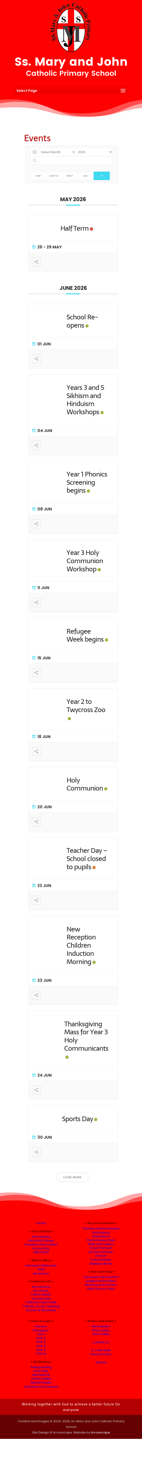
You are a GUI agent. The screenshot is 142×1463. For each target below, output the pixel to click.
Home (41, 1223)
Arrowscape (100, 1432)
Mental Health (41, 1383)
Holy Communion (85, 784)
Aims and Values (41, 1240)
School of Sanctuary (41, 1310)
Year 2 (41, 1338)
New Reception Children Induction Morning (81, 945)
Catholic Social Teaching (41, 1306)
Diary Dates (101, 1330)
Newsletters (101, 1326)
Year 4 (41, 1346)
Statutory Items (101, 1264)
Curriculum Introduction (101, 1277)
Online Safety (41, 1379)
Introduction (41, 1237)
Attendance (41, 1375)
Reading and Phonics (101, 1285)
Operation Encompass (41, 1387)
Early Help (41, 1371)
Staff (41, 1269)
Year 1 (41, 1334)
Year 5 (41, 1350)
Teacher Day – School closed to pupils (87, 858)
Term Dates (101, 1334)
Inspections (101, 1236)
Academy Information (41, 1244)
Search (100, 1362)
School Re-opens (82, 321)
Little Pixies (41, 1252)
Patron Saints (41, 1295)
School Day (41, 1248)
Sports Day (77, 1118)
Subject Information (101, 1281)
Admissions (101, 1232)
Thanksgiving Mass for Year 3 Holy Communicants (86, 1036)
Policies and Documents (101, 1228)
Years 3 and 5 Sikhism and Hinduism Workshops (85, 399)
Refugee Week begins (85, 635)
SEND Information (101, 1244)
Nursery (41, 1326)
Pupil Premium (101, 1248)
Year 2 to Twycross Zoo (86, 705)
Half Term (74, 228)
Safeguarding (41, 1367)
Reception (41, 1330)
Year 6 (41, 1354)
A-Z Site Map (100, 1350)
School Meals (101, 1260)
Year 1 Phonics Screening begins (87, 482)
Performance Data (101, 1240)
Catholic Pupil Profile (41, 1302)
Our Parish (41, 1291)
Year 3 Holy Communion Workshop (85, 560)
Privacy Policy (101, 1354)
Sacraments (41, 1298)
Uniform (101, 1256)
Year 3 (41, 1342)
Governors (41, 1273)
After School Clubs (101, 1289)
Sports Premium (101, 1252)
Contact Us (101, 1342)
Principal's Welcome (41, 1265)
